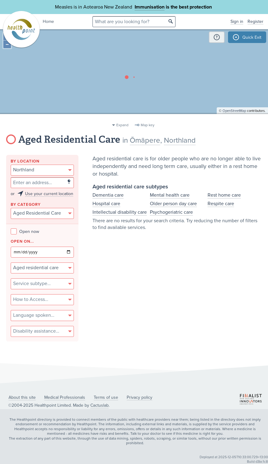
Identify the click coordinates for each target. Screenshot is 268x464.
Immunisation (150, 7)
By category (26, 205)
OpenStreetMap (234, 118)
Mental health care (170, 195)
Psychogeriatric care (171, 212)
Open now (25, 231)
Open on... (22, 242)
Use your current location (49, 193)
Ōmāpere (145, 140)
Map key (147, 125)
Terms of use (106, 397)
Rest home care (224, 195)
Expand (122, 125)
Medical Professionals (64, 397)
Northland (180, 140)
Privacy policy (139, 397)
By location (25, 161)
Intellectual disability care (119, 212)
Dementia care (108, 195)
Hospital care (106, 204)
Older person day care (173, 204)
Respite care (221, 204)
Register (255, 21)
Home (48, 21)
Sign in (236, 21)
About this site (22, 397)
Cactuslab (99, 405)
